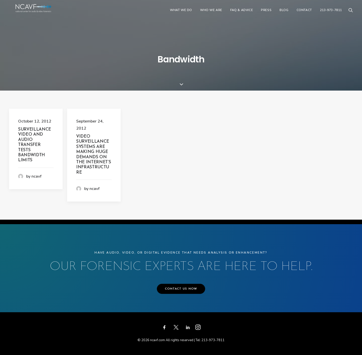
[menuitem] (181, 14)
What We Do (181, 14)
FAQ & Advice (241, 14)
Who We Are (211, 14)
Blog (284, 14)
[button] (350, 14)
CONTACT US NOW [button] (181, 288)
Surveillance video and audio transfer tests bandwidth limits (34, 144)
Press (266, 14)
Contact (304, 14)
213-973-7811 (331, 14)
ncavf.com (157, 340)
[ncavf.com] (41, 14)
